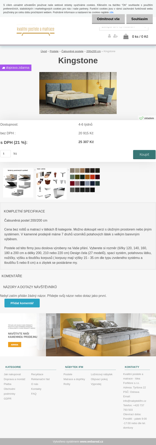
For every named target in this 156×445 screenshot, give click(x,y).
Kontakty (36, 388)
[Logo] (36, 29)
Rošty (66, 384)
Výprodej (96, 384)
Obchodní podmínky (9, 391)
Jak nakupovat (12, 374)
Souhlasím (139, 19)
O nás (34, 384)
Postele (54, 51)
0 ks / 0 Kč (140, 37)
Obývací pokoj (99, 379)
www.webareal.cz (91, 441)
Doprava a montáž (14, 379)
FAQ (33, 393)
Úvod (44, 51)
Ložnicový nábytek (101, 374)
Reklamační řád (40, 379)
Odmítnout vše (108, 19)
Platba (7, 384)
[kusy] (5, 153)
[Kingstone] (78, 73)
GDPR (8, 398)
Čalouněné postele (72, 51)
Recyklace (37, 374)
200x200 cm (93, 51)
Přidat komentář (22, 303)
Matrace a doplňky (74, 379)
